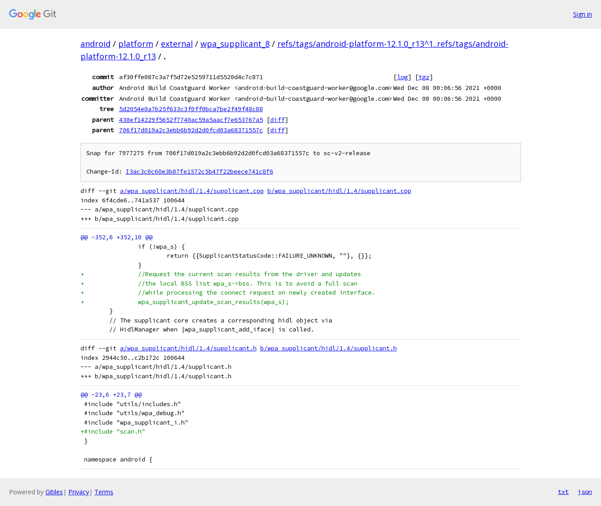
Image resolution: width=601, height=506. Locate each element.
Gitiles (54, 492)
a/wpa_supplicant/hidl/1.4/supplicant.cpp (192, 191)
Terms (103, 492)
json (585, 492)
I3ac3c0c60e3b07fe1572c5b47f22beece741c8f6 (199, 171)
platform (135, 43)
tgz (423, 77)
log (402, 77)
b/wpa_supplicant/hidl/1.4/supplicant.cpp (339, 191)
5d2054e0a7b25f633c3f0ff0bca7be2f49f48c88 (191, 109)
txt (563, 492)
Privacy (78, 492)
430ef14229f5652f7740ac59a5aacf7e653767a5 (191, 120)
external (177, 43)
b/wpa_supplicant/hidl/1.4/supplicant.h (328, 348)
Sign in (582, 14)
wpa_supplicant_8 (235, 43)
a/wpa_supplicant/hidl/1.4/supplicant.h (188, 348)
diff (277, 120)
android (95, 43)
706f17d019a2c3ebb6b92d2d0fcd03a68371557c (191, 130)
